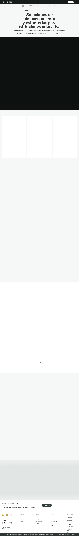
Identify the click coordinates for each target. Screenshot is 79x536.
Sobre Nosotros (32, 2)
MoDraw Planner (70, 526)
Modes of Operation (70, 522)
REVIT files (69, 524)
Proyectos (51, 5)
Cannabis (37, 519)
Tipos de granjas (38, 521)
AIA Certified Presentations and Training (70, 529)
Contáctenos (71, 2)
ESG (52, 517)
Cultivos (36, 517)
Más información (67, 534)
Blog (48, 2)
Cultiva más (25, 2)
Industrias (45, 5)
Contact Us (53, 523)
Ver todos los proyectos (39, 362)
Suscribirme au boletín (47, 505)
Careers (52, 519)
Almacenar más (19, 2)
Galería (55, 5)
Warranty (68, 532)
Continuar (72, 534)
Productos (39, 5)
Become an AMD (54, 521)
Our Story (53, 516)
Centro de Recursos (42, 2)
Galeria (52, 2)
